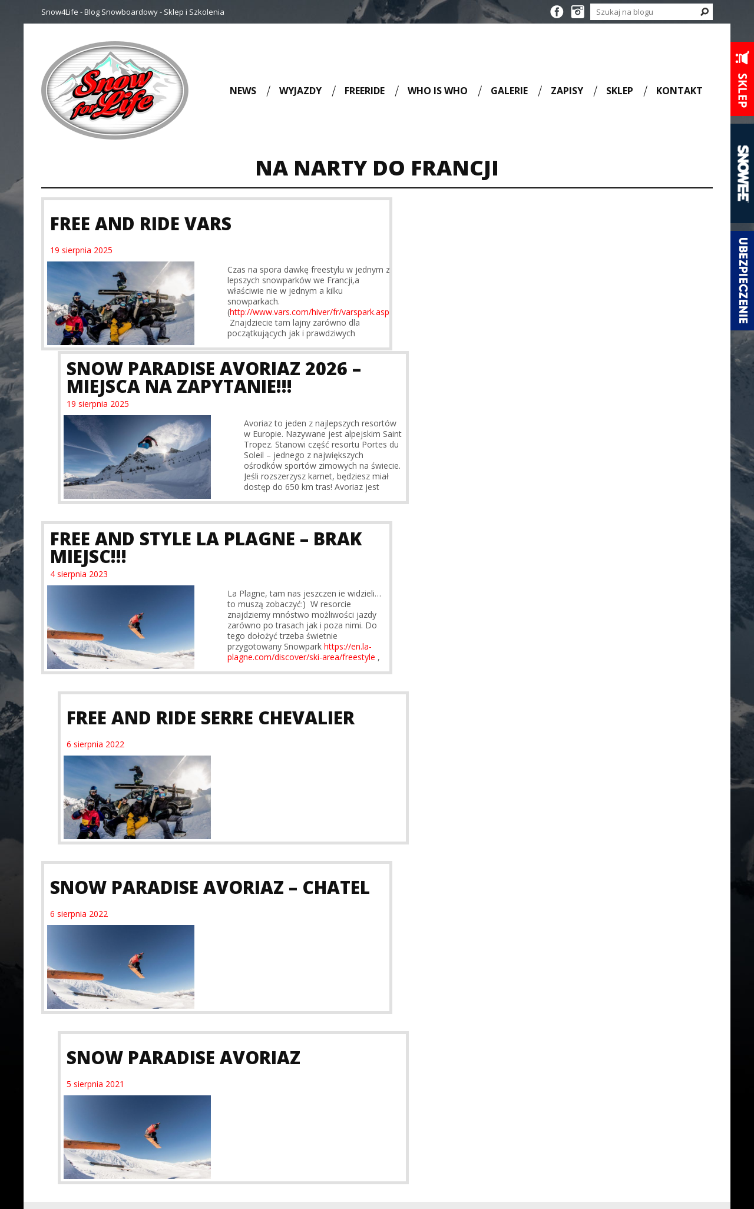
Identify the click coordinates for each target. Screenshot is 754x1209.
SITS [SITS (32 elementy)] (292, 1072)
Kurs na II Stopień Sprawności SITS (113, 920)
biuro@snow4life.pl (618, 1114)
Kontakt (679, 90)
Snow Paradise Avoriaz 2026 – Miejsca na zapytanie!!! (542, 223)
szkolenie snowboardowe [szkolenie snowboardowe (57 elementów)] (283, 1128)
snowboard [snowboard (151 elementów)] (247, 1088)
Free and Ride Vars (141, 223)
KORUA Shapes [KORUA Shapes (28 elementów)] (290, 1059)
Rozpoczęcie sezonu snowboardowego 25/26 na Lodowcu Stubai (461, 939)
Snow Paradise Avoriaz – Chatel (173, 565)
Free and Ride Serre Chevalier (539, 394)
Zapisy (567, 90)
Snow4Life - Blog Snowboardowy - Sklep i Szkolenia (132, 11)
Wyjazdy (300, 90)
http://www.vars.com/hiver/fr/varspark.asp (285, 311)
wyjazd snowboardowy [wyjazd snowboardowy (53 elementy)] (268, 1142)
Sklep (619, 90)
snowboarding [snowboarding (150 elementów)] (257, 1105)
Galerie (509, 90)
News (243, 90)
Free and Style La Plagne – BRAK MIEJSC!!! (179, 394)
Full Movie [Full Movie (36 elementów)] (234, 1059)
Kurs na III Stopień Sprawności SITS (288, 920)
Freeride (365, 90)
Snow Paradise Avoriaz (512, 565)
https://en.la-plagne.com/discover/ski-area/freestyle (277, 498)
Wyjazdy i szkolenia (377, 736)
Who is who (438, 90)
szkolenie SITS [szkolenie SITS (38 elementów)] (273, 1121)
